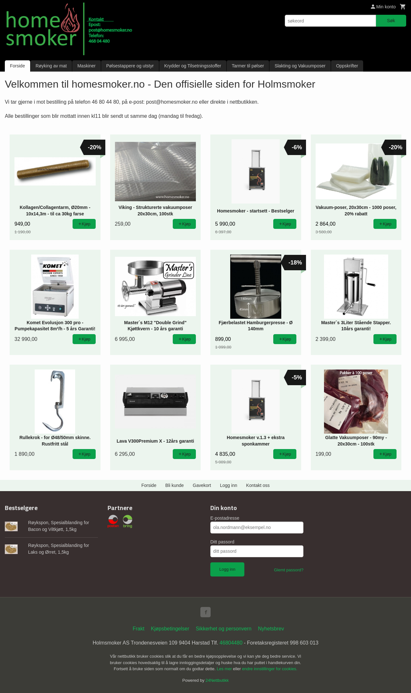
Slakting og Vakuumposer (300, 65)
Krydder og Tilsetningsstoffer (192, 65)
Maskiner (86, 65)
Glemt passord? (288, 569)
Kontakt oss (258, 485)
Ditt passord (222, 541)
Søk (391, 20)
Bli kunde (174, 485)
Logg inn (228, 485)
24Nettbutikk (217, 680)
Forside (17, 65)
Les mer (225, 668)
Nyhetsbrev (271, 628)
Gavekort (202, 485)
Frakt (138, 628)
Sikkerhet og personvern (223, 628)
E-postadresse (224, 518)
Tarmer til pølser (248, 65)
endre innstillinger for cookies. (269, 668)
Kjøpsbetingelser (170, 628)
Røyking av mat (51, 65)
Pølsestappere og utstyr (130, 65)
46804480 (231, 642)
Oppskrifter (347, 65)
